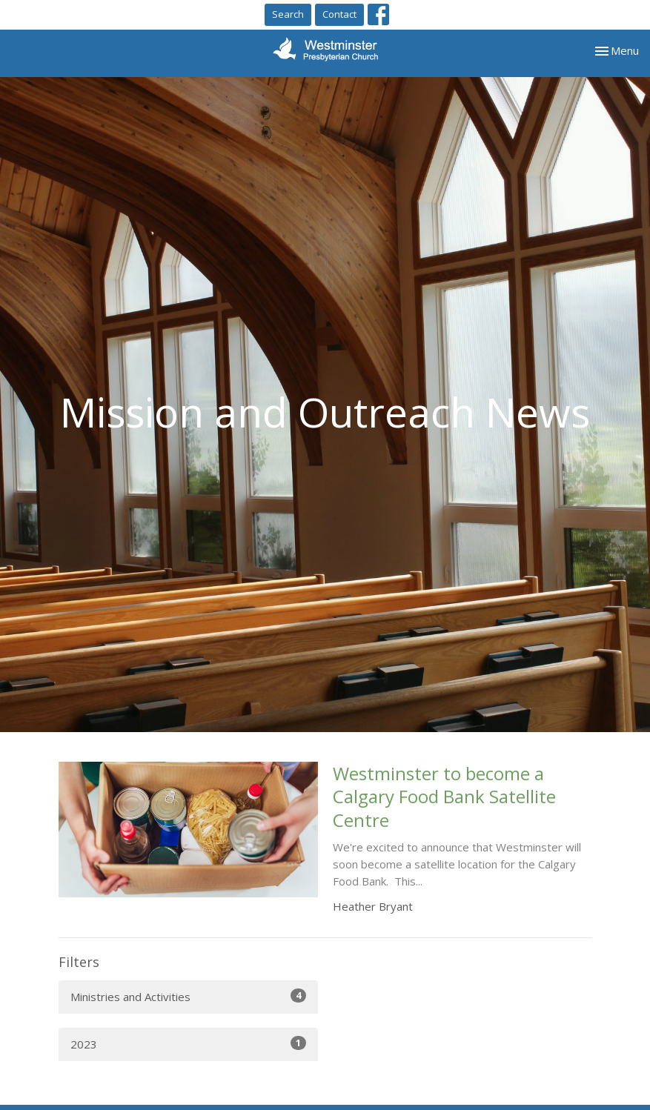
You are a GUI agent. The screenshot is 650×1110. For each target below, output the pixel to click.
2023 (188, 1043)
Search (288, 14)
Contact (339, 14)
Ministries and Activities (188, 996)
